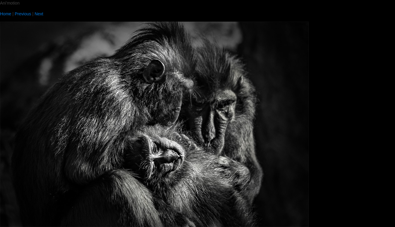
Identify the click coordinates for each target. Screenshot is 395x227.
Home (5, 13)
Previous (23, 13)
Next (39, 13)
